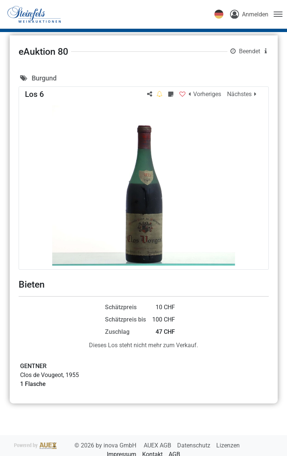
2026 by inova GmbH (76, 445)
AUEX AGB (158, 445)
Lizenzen (228, 445)
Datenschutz (194, 445)
